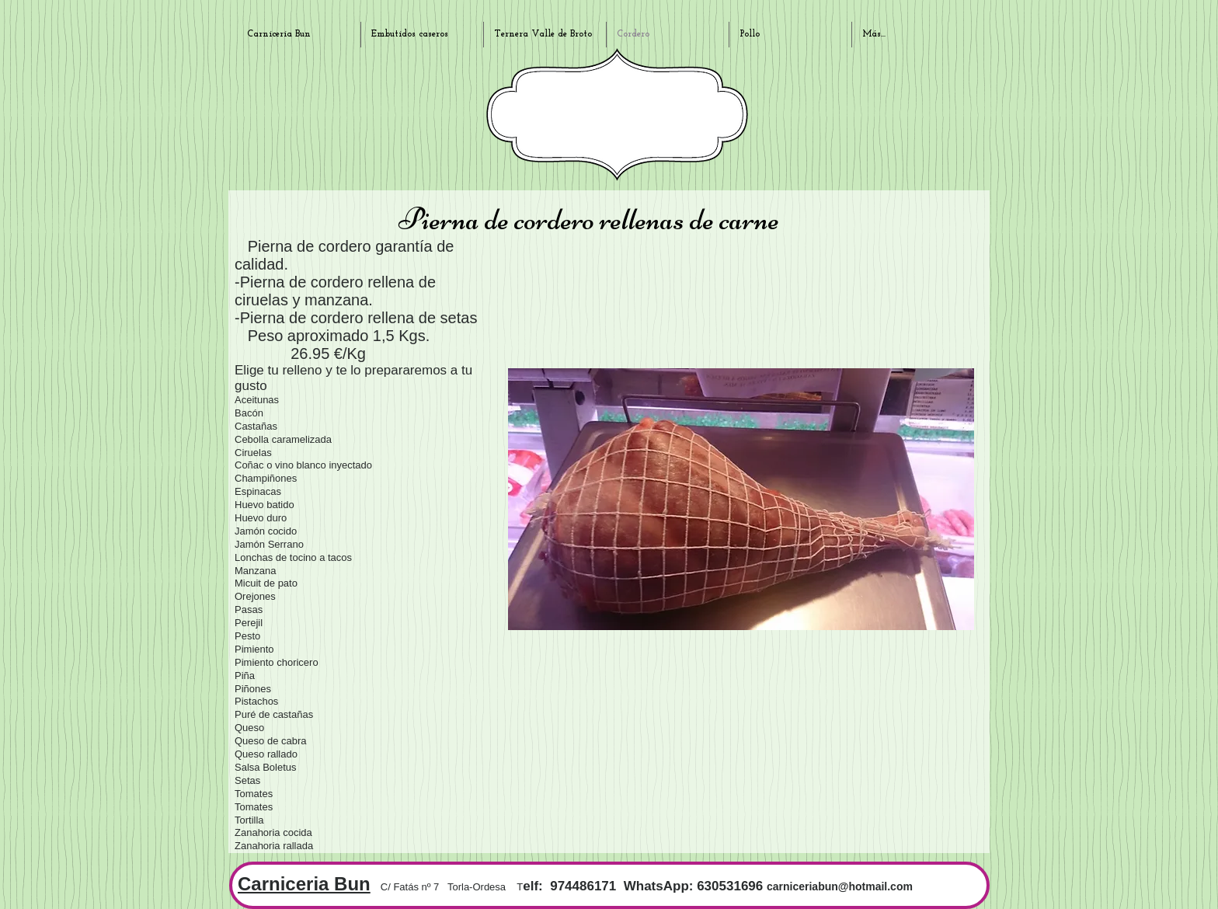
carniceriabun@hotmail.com (840, 886)
